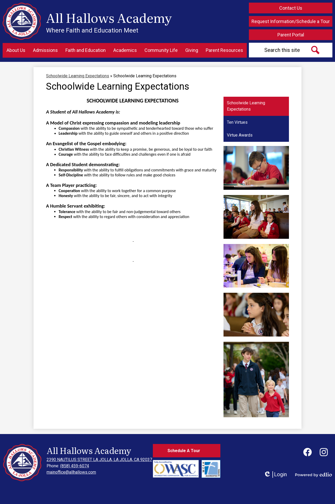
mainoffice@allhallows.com (71, 472)
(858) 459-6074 (74, 465)
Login (275, 474)
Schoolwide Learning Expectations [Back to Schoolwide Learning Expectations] (77, 75)
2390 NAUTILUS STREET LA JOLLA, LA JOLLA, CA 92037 (99, 459)
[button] (15, 50)
